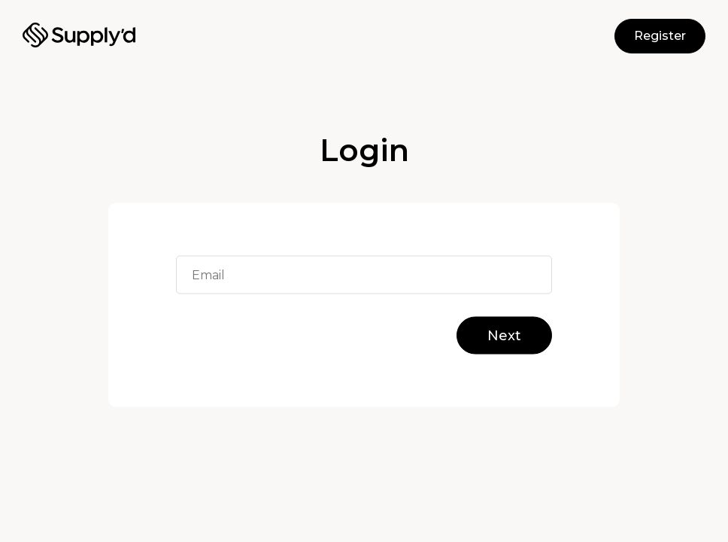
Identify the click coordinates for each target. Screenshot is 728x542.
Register (660, 36)
